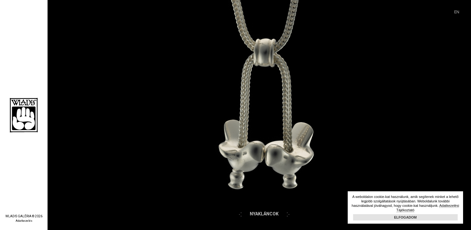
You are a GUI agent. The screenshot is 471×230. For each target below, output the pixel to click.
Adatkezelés (24, 220)
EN (456, 12)
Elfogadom (405, 217)
